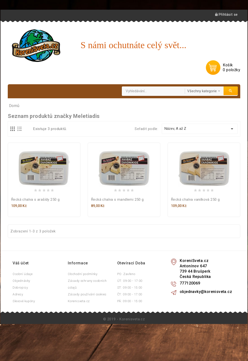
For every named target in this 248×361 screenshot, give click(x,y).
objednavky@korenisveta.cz (206, 319)
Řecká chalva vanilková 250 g (195, 227)
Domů (19, 105)
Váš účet (21, 290)
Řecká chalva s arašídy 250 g (35, 227)
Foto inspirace (29, 118)
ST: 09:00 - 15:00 (129, 315)
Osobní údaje (22, 301)
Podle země (80, 105)
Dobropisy (20, 315)
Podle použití (46, 105)
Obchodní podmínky (82, 301)
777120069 (190, 310)
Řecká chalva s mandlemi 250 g (117, 227)
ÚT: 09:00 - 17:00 (129, 308)
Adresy (18, 321)
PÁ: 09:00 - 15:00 (129, 328)
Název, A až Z (199, 156)
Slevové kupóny (24, 328)
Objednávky (21, 308)
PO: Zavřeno (126, 301)
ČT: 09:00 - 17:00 (129, 321)
